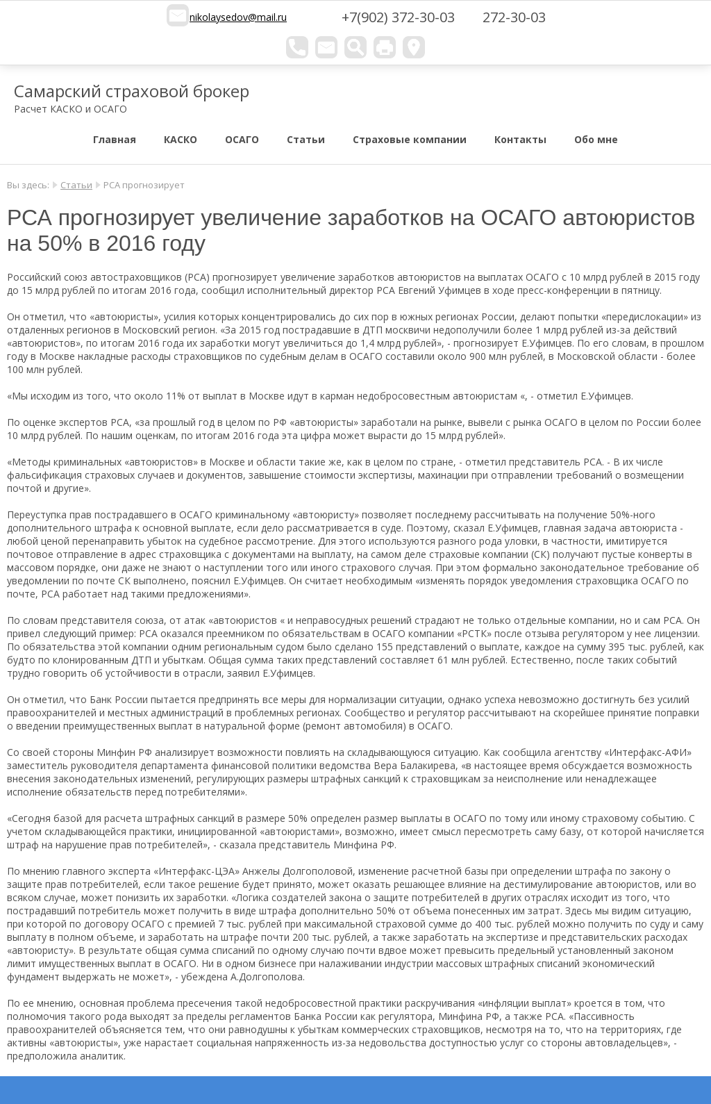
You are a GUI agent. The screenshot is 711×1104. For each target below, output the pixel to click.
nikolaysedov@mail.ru (238, 17)
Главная (114, 139)
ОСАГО (242, 139)
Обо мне (596, 139)
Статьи (306, 139)
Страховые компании (410, 139)
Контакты (520, 139)
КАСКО (180, 139)
